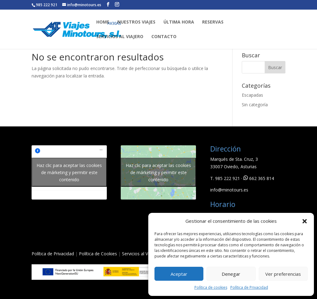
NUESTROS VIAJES (136, 22)
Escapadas (252, 95)
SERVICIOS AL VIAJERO (119, 36)
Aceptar (179, 274)
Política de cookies (210, 287)
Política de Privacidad (249, 287)
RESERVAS (213, 22)
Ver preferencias (283, 274)
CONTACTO (163, 36)
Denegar (231, 274)
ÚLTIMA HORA (178, 22)
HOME (102, 22)
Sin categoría (255, 105)
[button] (305, 221)
